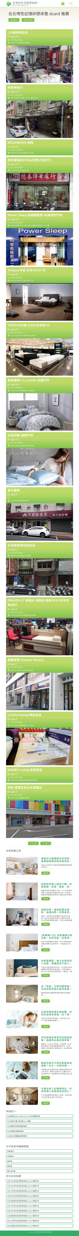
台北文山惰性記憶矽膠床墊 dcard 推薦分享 (23, 1186)
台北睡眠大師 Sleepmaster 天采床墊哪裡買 (23, 1116)
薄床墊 (9, 1166)
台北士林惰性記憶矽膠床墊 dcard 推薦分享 (23, 1221)
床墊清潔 (10, 1151)
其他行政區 (28, 20)
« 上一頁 (33, 843)
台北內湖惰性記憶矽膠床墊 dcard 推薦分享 (23, 1201)
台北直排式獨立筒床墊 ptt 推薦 (19, 1121)
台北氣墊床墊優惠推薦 (15, 1131)
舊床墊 (9, 1161)
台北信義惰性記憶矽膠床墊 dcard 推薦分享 (23, 1226)
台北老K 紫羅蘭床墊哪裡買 (17, 1136)
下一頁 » (46, 843)
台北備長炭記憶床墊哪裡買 (17, 1126)
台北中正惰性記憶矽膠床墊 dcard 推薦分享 (23, 1211)
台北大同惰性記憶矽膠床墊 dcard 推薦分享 (23, 1191)
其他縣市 (14, 20)
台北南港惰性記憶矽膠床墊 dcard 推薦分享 (23, 1216)
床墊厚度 (10, 1156)
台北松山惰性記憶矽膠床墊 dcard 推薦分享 (23, 1196)
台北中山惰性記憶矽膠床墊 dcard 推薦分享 (23, 1181)
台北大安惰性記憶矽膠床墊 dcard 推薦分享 (23, 1206)
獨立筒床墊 (11, 1171)
